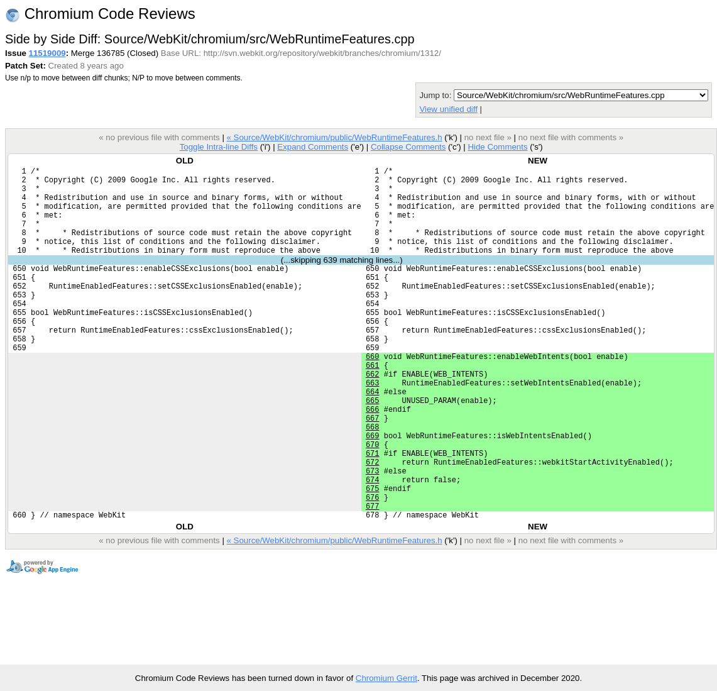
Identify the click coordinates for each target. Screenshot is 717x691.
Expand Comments (312, 147)
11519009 (47, 53)
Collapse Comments (408, 147)
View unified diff (448, 109)
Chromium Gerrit (386, 678)
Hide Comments (497, 147)
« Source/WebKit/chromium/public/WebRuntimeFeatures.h (334, 137)
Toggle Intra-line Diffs (219, 147)
